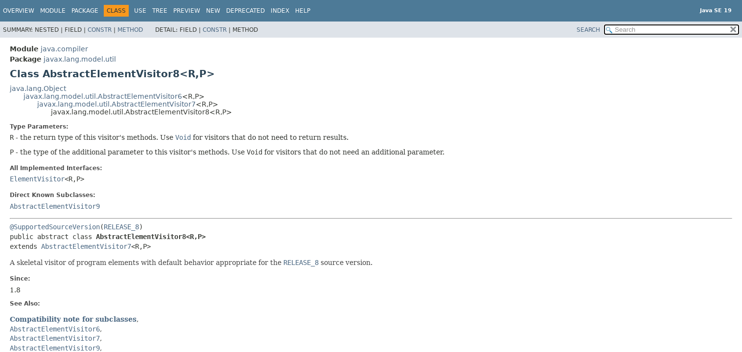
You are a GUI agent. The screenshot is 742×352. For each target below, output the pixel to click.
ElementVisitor (37, 179)
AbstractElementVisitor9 (55, 206)
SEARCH (588, 29)
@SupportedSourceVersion (55, 227)
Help (302, 10)
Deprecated (245, 10)
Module (53, 10)
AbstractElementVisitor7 (86, 246)
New (213, 10)
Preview (186, 10)
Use (140, 10)
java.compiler (64, 49)
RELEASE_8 (121, 227)
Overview (18, 10)
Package (84, 10)
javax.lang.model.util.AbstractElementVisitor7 (116, 104)
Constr (100, 29)
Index (280, 10)
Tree (159, 10)
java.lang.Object (38, 88)
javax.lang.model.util (80, 59)
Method (130, 29)
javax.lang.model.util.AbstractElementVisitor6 (102, 96)
